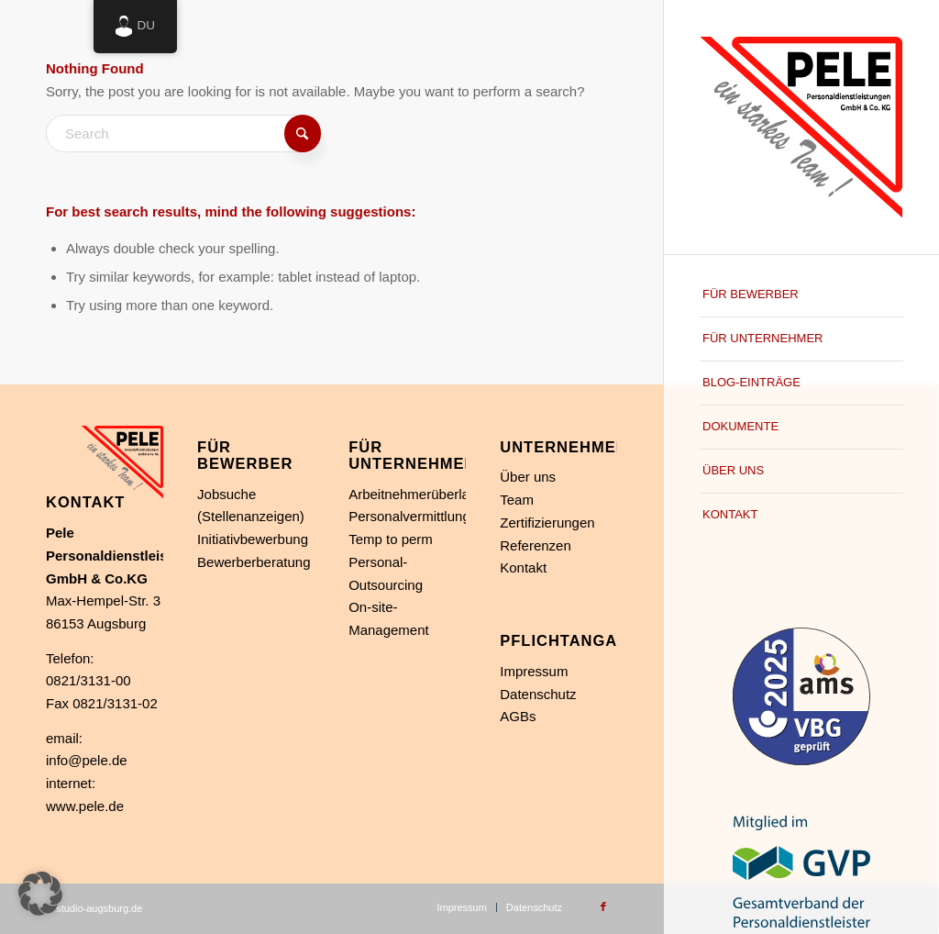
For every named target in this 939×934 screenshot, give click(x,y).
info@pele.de (86, 760)
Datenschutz (538, 694)
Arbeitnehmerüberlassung (427, 494)
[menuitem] (801, 295)
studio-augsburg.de (99, 908)
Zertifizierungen (547, 522)
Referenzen (535, 545)
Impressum (534, 671)
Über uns (528, 476)
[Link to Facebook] (603, 906)
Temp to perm (390, 539)
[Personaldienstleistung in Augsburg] (801, 127)
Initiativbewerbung (252, 539)
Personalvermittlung (409, 516)
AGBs (518, 716)
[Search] (183, 133)
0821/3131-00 (88, 680)
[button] (40, 893)
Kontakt (523, 567)
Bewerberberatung (253, 562)
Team (517, 499)
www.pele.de (85, 806)
